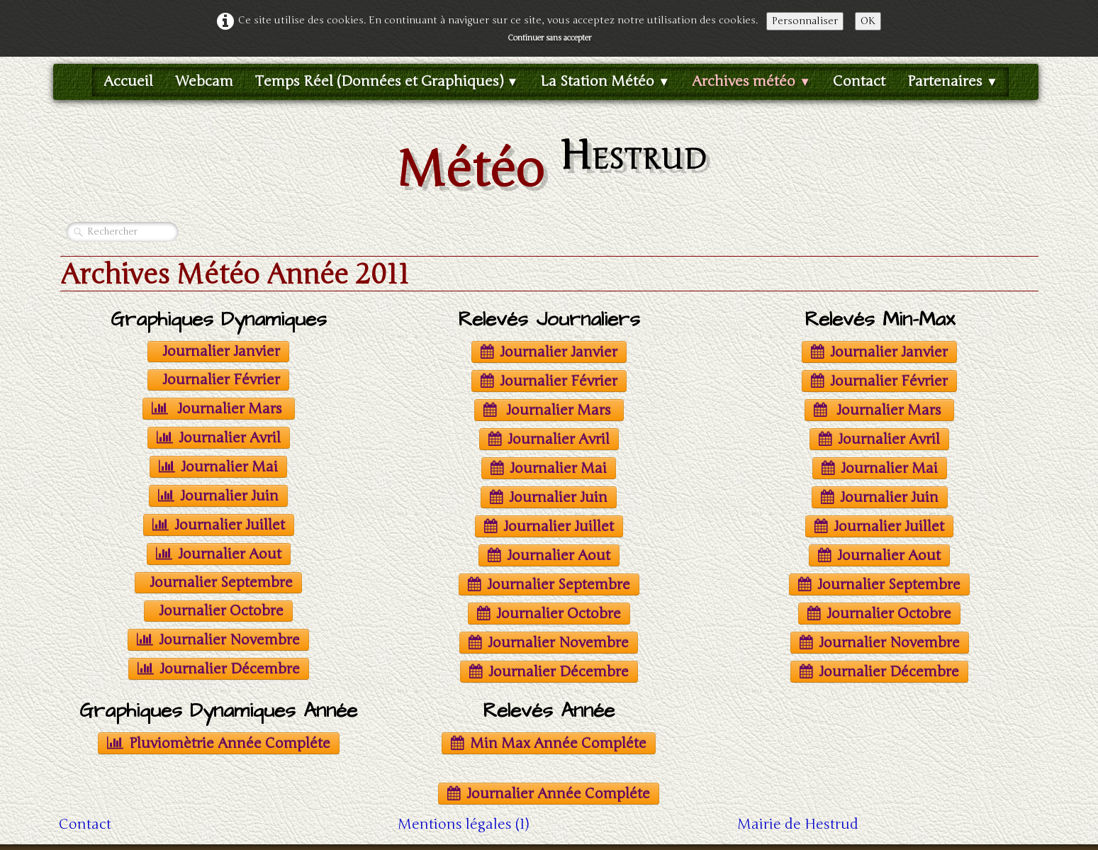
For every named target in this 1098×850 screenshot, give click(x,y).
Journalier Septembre (221, 582)
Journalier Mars (219, 409)
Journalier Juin (218, 496)
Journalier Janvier (221, 351)
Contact (859, 81)
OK (868, 21)
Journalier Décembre (219, 669)
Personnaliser (805, 21)
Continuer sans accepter (549, 38)
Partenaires (952, 81)
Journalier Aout (218, 554)
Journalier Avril (219, 438)
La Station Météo (605, 81)
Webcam (204, 81)
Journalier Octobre (221, 611)
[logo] (549, 165)
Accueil (128, 81)
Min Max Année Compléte (548, 743)
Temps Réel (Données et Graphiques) (387, 81)
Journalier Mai (218, 467)
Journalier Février (221, 379)
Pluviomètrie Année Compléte (218, 743)
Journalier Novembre (218, 640)
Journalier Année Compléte (548, 794)
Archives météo (751, 81)
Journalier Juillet (218, 525)
